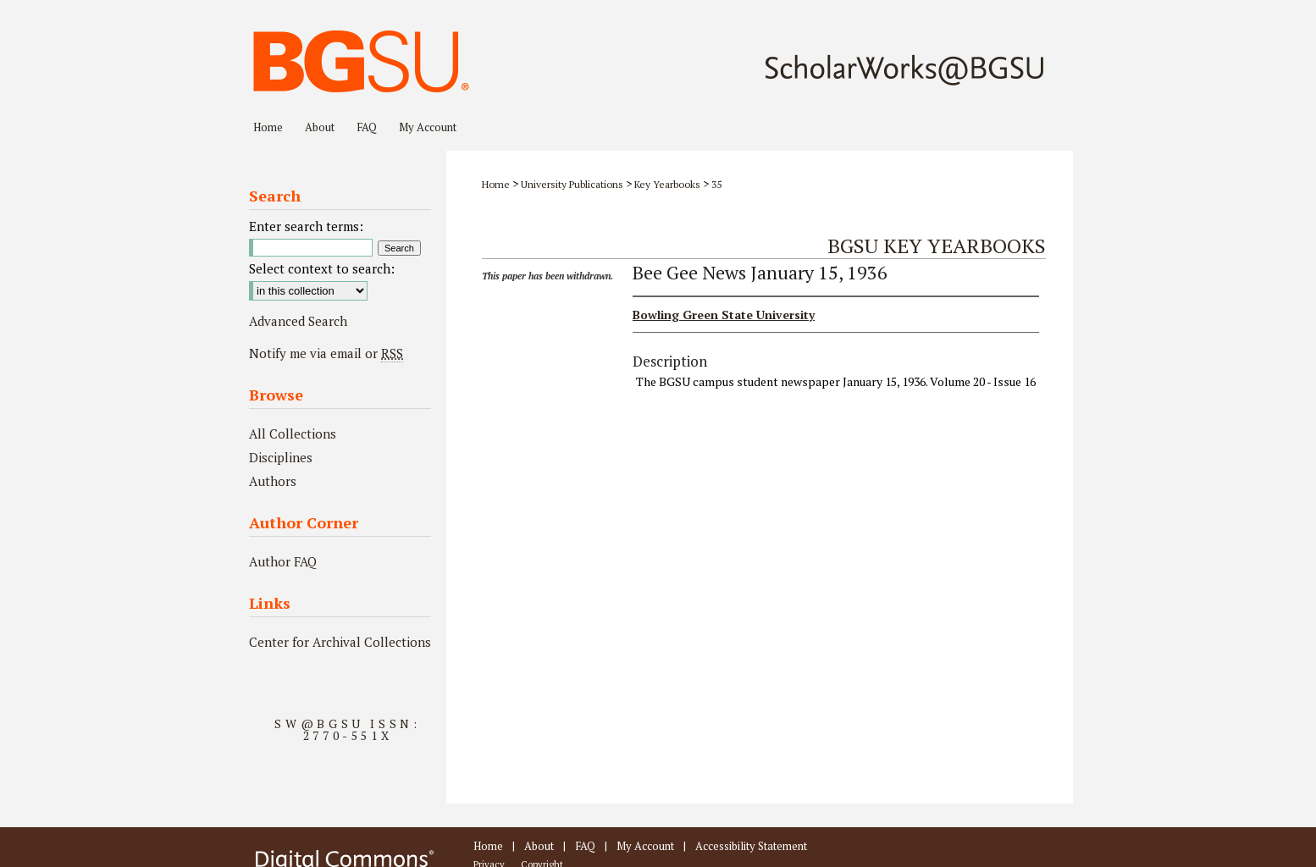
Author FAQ (283, 561)
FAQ (585, 845)
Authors (272, 480)
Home (496, 184)
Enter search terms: (306, 226)
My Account (645, 845)
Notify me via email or (326, 353)
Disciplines (280, 457)
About (539, 845)
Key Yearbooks (667, 184)
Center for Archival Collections (340, 641)
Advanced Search (298, 320)
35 (716, 184)
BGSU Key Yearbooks (936, 245)
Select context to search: (322, 268)
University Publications (572, 184)
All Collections (292, 433)
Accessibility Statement (751, 845)
